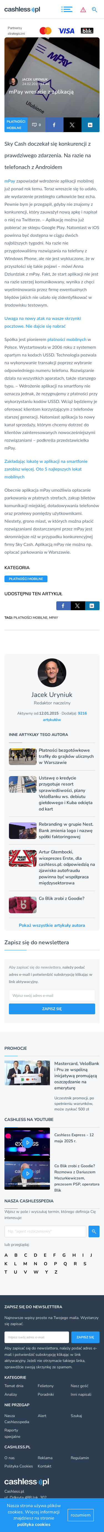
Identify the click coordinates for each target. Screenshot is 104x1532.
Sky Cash (15, 143)
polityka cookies (33, 1524)
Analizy (10, 1394)
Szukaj (76, 1415)
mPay (9, 180)
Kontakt (44, 1466)
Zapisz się (85, 1337)
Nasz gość (79, 1386)
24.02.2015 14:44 (35, 84)
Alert (42, 1415)
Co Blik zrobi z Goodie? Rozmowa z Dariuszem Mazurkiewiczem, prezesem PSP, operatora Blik (77, 1178)
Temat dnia (13, 1386)
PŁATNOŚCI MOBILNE (16, 124)
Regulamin (80, 1458)
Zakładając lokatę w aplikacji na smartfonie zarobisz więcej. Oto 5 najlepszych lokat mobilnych (45, 468)
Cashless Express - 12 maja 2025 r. (74, 1138)
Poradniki (46, 1394)
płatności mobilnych (67, 339)
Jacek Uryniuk (35, 79)
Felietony (46, 1386)
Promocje (15, 1048)
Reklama (45, 1458)
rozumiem (81, 1515)
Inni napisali (81, 1394)
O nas (9, 1458)
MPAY (53, 617)
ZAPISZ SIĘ (52, 1008)
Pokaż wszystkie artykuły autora (52, 925)
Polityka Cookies (18, 1466)
